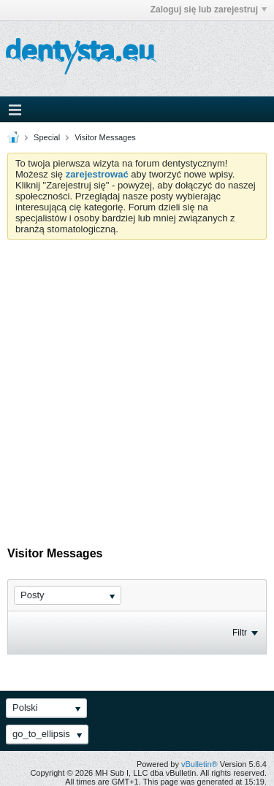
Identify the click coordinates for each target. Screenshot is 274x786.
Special (47, 137)
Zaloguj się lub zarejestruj (209, 9)
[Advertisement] (137, 384)
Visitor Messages (105, 137)
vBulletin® (199, 764)
